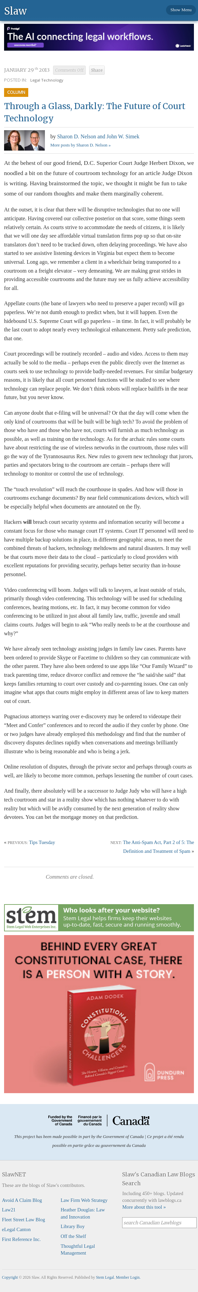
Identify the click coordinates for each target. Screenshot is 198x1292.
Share (97, 70)
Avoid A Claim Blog (22, 1200)
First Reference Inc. (21, 1239)
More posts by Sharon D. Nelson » (80, 145)
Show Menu (181, 9)
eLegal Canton (16, 1229)
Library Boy (73, 1226)
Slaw (15, 10)
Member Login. (128, 1277)
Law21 (9, 1209)
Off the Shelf (73, 1236)
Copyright (10, 1277)
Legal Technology (46, 80)
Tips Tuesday (42, 842)
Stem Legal (105, 1277)
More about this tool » (144, 1207)
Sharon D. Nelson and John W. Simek (98, 136)
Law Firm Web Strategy (84, 1200)
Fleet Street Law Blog (23, 1219)
